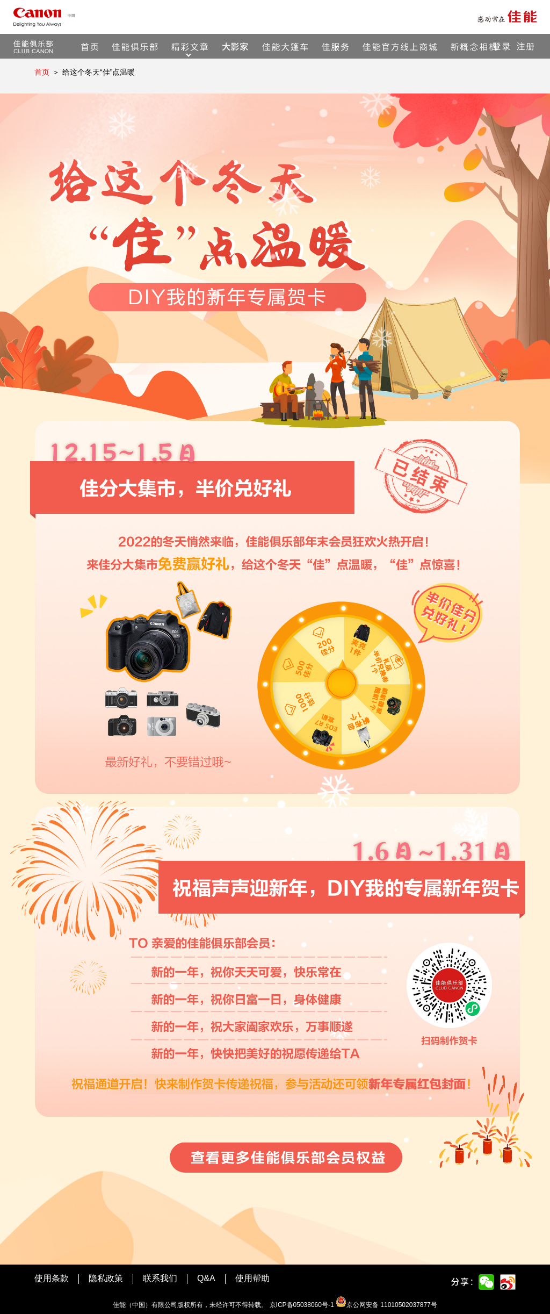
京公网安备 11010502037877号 (386, 1305)
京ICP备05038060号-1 (302, 1305)
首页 (41, 72)
